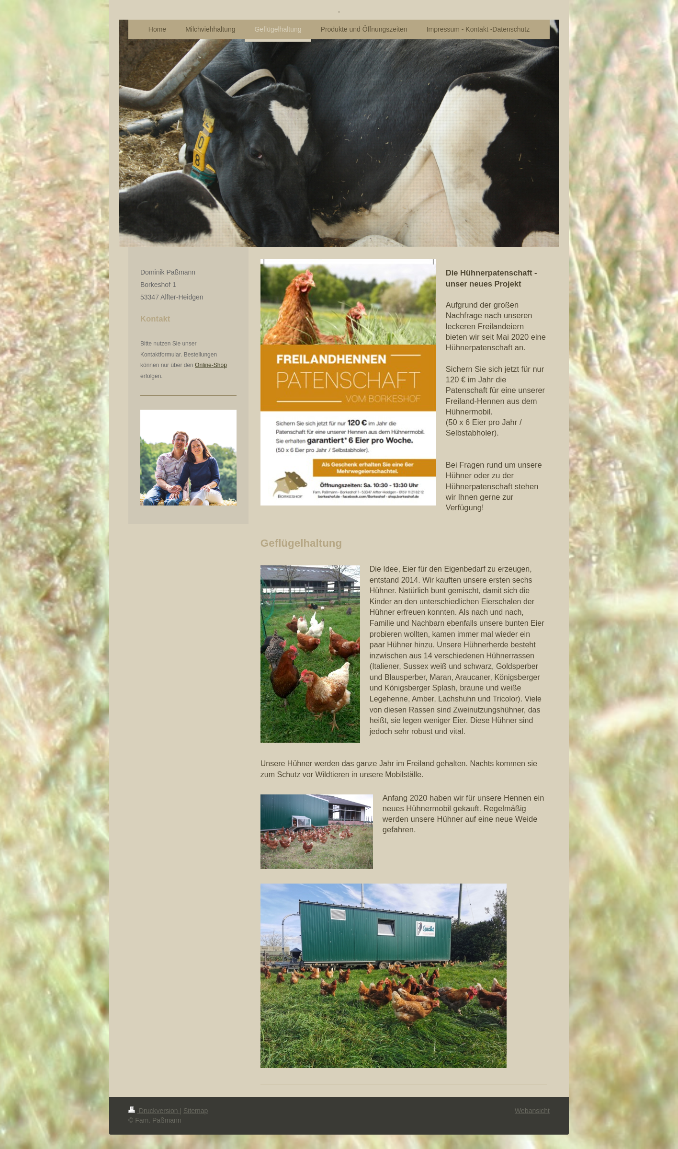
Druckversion (154, 1111)
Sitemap (195, 1111)
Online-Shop (211, 365)
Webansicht (532, 1111)
